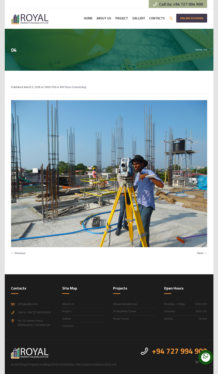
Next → (202, 253)
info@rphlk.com (28, 304)
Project (67, 311)
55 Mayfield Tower (124, 311)
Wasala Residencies (125, 304)
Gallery (66, 318)
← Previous (18, 253)
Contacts (68, 326)
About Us (68, 304)
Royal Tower (121, 318)
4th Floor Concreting (73, 87)
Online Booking (191, 18)
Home (198, 50)
